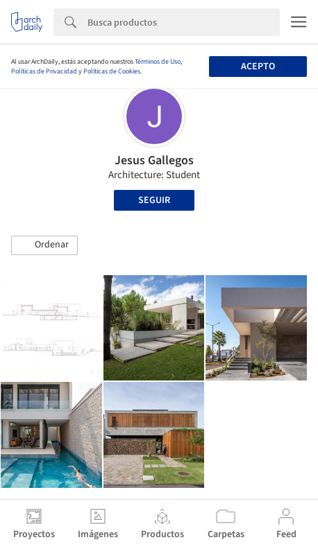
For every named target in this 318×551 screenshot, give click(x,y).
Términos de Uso (158, 62)
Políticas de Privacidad (44, 71)
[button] (44, 245)
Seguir (154, 200)
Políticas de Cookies (111, 71)
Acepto (258, 66)
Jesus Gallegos (154, 160)
